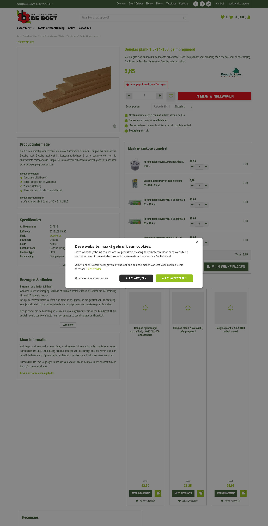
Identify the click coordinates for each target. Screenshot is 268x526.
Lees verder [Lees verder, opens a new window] (94, 269)
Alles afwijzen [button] (136, 278)
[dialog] (134, 263)
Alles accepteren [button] (174, 278)
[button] (91, 278)
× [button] (197, 242)
